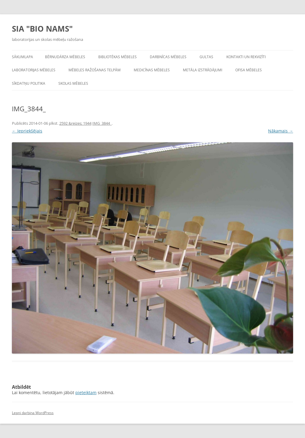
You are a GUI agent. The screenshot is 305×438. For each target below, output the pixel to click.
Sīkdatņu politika (28, 83)
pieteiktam (86, 392)
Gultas (206, 56)
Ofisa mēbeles (248, 70)
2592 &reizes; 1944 (75, 123)
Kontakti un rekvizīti (246, 56)
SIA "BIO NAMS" (42, 28)
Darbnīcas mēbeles (168, 56)
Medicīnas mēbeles (152, 70)
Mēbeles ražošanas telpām (95, 70)
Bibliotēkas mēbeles (117, 56)
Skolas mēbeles (73, 83)
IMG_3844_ (102, 123)
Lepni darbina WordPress (33, 412)
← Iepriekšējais (27, 131)
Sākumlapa (22, 56)
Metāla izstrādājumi (202, 70)
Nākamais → (280, 131)
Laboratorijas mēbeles (33, 70)
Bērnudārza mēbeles (65, 56)
